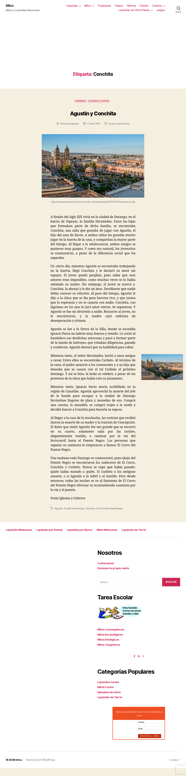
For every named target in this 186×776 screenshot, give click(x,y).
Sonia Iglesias (71, 124)
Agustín (59, 509)
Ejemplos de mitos (111, 700)
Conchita (91, 509)
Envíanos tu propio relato (115, 576)
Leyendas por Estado (62, 531)
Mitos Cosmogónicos (113, 637)
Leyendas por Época (100, 531)
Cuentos (157, 5)
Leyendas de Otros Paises (134, 10)
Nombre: (141, 730)
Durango (80, 102)
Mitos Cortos (107, 695)
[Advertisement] (93, 50)
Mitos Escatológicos (112, 642)
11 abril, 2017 (93, 124)
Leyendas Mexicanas (23, 531)
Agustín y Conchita (93, 113)
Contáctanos (106, 571)
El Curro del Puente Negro (111, 509)
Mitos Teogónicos (110, 652)
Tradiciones (104, 5)
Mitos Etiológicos (110, 647)
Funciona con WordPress (41, 767)
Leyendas (72, 5)
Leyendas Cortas (100, 102)
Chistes (144, 5)
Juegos (160, 10)
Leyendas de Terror (22, 537)
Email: (140, 736)
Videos (119, 5)
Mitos (10, 6)
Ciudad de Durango (74, 509)
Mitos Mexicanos (136, 531)
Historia (131, 5)
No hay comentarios (119, 124)
